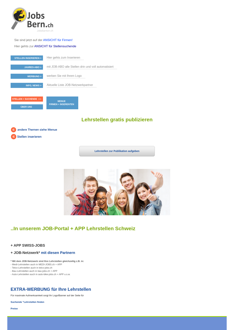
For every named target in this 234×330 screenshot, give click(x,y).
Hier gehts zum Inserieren (63, 57)
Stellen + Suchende (24, 99)
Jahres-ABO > (32, 67)
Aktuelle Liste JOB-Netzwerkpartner (70, 84)
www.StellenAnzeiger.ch (32, 19)
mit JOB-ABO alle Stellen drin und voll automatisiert (80, 66)
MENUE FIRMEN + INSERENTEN (61, 103)
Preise (14, 308)
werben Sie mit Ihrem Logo (64, 75)
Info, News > (33, 85)
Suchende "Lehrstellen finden (27, 302)
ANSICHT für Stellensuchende (55, 46)
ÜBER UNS (26, 107)
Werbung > (34, 76)
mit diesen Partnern (58, 253)
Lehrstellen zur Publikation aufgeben (117, 151)
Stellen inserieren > (27, 58)
